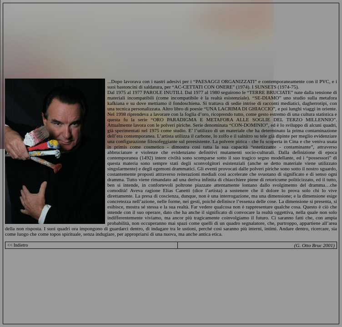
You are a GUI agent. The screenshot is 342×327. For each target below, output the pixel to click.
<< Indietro (17, 245)
